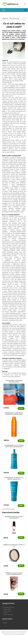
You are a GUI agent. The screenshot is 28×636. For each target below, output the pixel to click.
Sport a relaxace (7, 611)
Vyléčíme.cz (5, 18)
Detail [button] (21, 408)
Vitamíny (6, 612)
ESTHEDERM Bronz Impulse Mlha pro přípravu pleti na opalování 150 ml (14, 413)
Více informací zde (20, 634)
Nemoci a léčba (7, 609)
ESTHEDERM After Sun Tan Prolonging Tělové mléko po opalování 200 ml (14, 446)
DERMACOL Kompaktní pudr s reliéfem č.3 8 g (14, 545)
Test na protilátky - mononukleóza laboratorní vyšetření (14, 381)
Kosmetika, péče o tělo (9, 607)
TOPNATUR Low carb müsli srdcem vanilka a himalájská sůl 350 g (14, 573)
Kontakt (5, 622)
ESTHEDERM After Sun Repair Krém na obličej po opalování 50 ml (14, 478)
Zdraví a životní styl (14, 18)
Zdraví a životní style (8, 614)
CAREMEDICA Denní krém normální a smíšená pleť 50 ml (14, 517)
